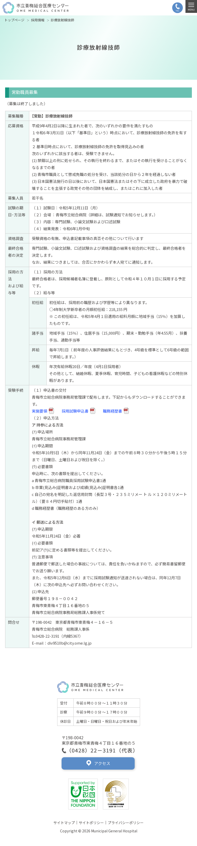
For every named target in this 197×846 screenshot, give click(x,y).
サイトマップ (64, 822)
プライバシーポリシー (126, 822)
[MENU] (191, 6)
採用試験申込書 (78, 410)
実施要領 (43, 410)
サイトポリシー (91, 822)
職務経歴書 (116, 410)
